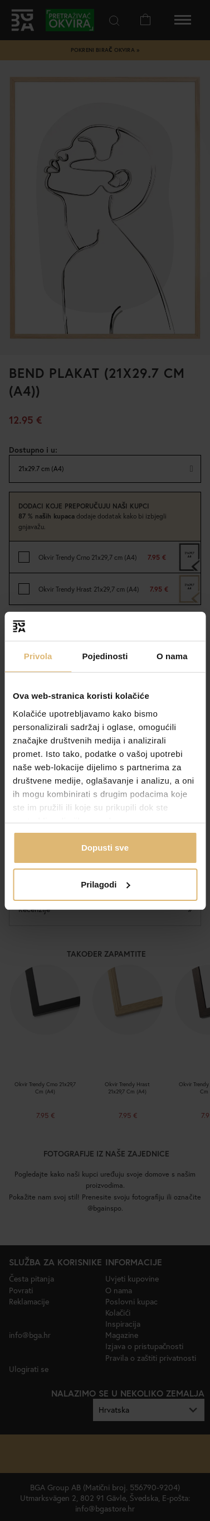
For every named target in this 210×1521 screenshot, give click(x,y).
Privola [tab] (38, 656)
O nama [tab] (172, 656)
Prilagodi (105, 884)
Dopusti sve (105, 847)
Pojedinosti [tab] (105, 656)
